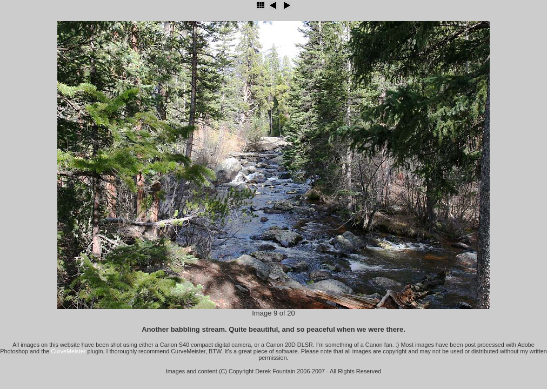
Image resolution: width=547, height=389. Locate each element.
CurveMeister (68, 351)
